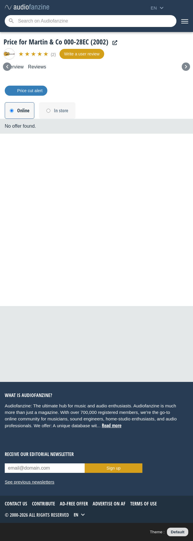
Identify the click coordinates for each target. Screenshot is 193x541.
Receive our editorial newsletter (39, 454)
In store (61, 110)
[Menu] (184, 21)
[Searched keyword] (90, 21)
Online (23, 110)
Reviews (37, 66)
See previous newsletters (29, 481)
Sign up (113, 468)
